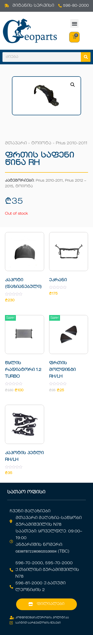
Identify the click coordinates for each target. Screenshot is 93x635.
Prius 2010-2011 (71, 143)
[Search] (86, 57)
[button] (74, 23)
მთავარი (16, 143)
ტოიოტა (41, 143)
